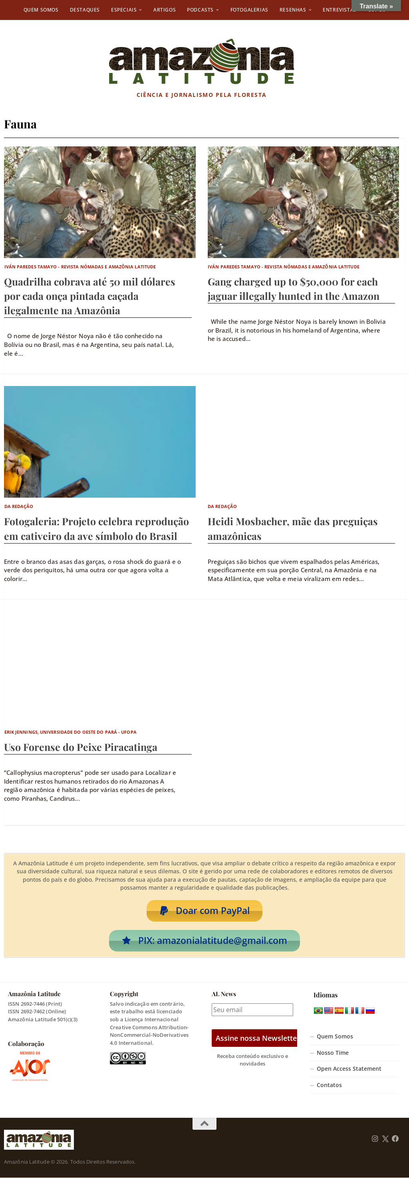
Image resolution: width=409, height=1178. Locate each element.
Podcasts (200, 9)
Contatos (329, 1085)
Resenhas (293, 9)
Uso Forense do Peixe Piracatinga (80, 746)
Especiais (124, 9)
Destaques (85, 9)
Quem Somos (41, 9)
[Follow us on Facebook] (395, 1139)
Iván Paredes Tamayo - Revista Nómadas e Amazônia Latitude (80, 267)
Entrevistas (340, 9)
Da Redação (19, 506)
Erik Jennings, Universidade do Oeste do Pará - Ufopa (70, 732)
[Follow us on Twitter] (385, 1139)
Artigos (164, 9)
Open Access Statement (349, 1069)
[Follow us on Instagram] (375, 1139)
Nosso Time (333, 1052)
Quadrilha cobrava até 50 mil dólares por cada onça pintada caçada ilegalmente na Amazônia (89, 296)
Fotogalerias (249, 9)
